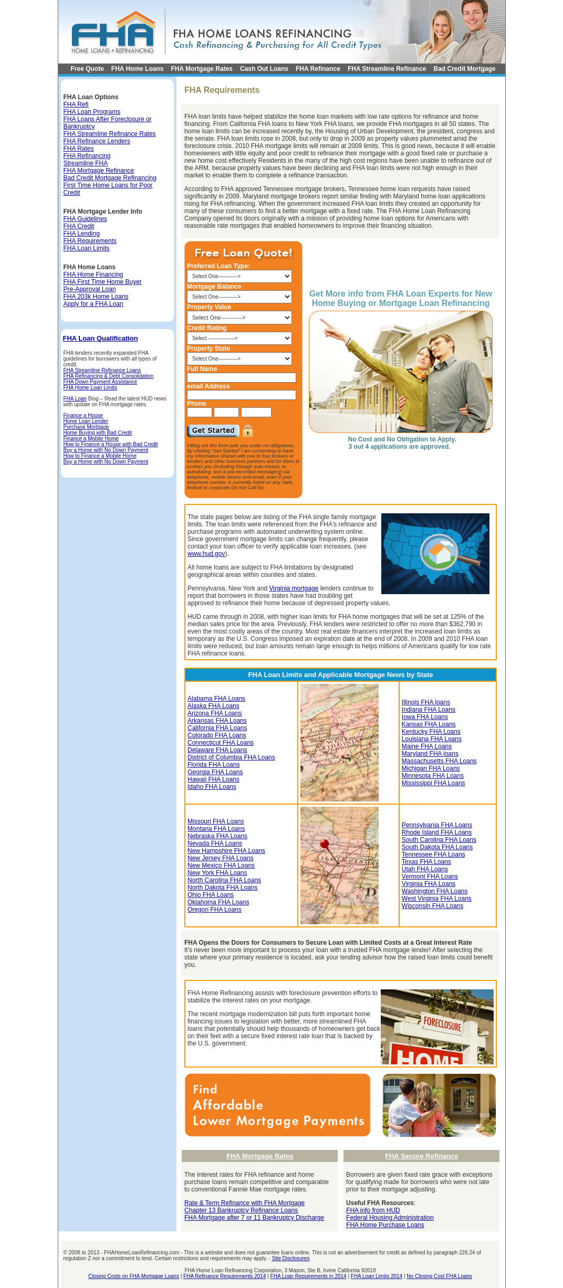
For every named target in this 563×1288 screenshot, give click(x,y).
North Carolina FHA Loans (224, 880)
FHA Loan (75, 399)
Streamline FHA (86, 163)
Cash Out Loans (264, 68)
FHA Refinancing (87, 156)
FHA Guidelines (85, 219)
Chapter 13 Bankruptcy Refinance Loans (241, 1210)
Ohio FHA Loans (210, 895)
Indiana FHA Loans (428, 709)
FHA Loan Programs (92, 111)
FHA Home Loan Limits (91, 387)
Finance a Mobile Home (91, 438)
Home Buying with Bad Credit (98, 433)
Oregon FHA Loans (214, 909)
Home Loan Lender (86, 421)
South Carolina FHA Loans (439, 839)
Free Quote (87, 68)
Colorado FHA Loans (216, 735)
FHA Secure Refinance (421, 1156)
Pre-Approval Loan (90, 289)
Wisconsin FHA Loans (432, 906)
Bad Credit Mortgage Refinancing (110, 178)
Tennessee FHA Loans (433, 854)
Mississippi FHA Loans (433, 783)
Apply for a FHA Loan (93, 304)
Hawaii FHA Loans (213, 779)
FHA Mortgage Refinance (99, 170)
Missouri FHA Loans (215, 821)
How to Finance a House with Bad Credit (111, 444)
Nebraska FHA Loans (217, 836)
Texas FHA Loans (426, 861)
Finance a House (83, 415)
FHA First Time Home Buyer (103, 282)
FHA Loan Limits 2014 (376, 1276)
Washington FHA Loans (435, 891)
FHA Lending (82, 233)
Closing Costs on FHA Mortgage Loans (133, 1276)
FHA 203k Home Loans (96, 296)
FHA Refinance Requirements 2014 (224, 1276)
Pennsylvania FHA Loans (437, 825)
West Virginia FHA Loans (437, 898)
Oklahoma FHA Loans (218, 902)
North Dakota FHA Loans (222, 887)
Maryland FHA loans (430, 753)
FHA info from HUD (373, 1210)
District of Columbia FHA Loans (231, 757)
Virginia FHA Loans (429, 884)
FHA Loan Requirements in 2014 (308, 1276)
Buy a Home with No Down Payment (106, 450)
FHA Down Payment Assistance (101, 382)
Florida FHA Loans (213, 764)
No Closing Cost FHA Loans (439, 1276)
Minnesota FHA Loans (433, 775)
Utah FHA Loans (425, 869)
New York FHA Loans (217, 873)
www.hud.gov (206, 553)
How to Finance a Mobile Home (100, 456)
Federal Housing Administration (390, 1217)
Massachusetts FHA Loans (439, 761)
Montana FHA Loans (216, 828)
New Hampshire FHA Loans (226, 850)
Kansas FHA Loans (429, 724)
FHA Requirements (90, 241)
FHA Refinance (318, 68)
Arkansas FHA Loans (217, 720)
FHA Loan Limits (87, 248)
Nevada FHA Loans (214, 843)
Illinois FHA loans (426, 702)
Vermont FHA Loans (430, 876)
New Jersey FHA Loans (220, 858)
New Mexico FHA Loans (221, 865)
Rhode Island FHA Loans (437, 832)
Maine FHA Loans (427, 746)
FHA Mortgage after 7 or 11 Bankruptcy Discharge (254, 1217)
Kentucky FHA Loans (431, 731)
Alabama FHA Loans (216, 698)
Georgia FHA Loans (215, 772)
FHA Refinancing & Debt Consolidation (109, 376)
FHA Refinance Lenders (97, 141)
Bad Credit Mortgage (465, 68)
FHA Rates (79, 148)
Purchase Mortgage (86, 427)
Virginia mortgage (293, 588)
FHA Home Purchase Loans (385, 1225)
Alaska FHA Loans (213, 706)
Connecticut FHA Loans (220, 742)
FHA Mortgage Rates (202, 68)
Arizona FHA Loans (214, 713)
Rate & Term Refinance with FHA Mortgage (244, 1203)
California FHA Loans (217, 728)
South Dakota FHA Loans (437, 847)
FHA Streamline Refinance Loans (102, 370)
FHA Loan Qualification (100, 338)
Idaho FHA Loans (211, 786)
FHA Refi (76, 104)
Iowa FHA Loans (425, 717)
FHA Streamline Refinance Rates (110, 134)
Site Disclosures (291, 1258)
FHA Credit (79, 226)
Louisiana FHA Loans (432, 739)
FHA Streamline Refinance (387, 68)
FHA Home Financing (93, 274)
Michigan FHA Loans (431, 768)
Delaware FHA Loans (217, 750)
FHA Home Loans (137, 68)
